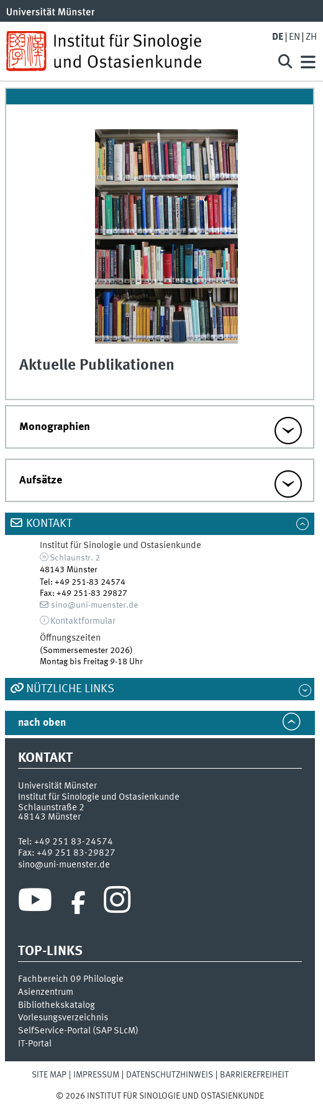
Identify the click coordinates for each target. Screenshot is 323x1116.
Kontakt (49, 523)
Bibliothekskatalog (56, 1005)
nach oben (42, 723)
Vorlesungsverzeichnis (63, 1018)
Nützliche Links (70, 689)
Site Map (49, 1075)
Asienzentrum (45, 992)
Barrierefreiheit (254, 1075)
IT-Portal (35, 1044)
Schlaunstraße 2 (51, 808)
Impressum (96, 1075)
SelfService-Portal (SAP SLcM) (78, 1031)
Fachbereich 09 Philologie (71, 979)
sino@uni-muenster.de (94, 605)
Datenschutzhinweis (169, 1075)
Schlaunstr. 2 (75, 558)
